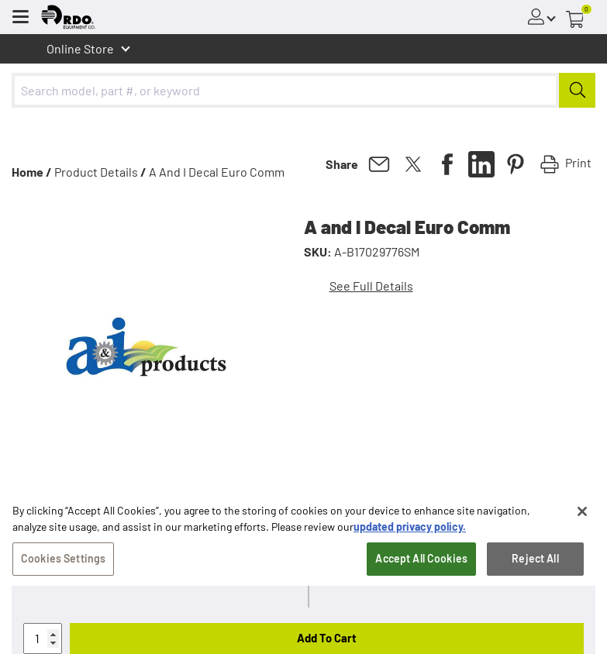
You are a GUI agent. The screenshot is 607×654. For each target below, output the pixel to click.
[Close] (582, 519)
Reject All (535, 566)
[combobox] (303, 90)
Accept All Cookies (421, 566)
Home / (32, 171)
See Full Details (371, 285)
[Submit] (577, 90)
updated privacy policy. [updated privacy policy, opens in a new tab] (410, 534)
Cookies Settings (63, 566)
